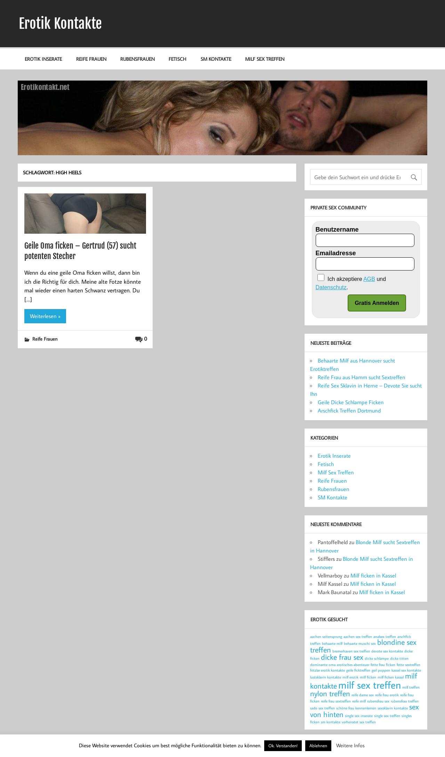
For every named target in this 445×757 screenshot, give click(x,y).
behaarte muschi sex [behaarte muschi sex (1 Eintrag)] (360, 643)
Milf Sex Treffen (264, 59)
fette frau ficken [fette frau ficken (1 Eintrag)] (383, 664)
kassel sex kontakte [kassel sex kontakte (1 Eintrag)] (406, 670)
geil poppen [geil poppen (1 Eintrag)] (381, 670)
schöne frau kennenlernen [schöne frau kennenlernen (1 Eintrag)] (356, 708)
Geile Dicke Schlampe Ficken (351, 402)
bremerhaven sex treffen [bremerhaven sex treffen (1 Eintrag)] (351, 651)
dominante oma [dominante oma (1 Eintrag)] (322, 664)
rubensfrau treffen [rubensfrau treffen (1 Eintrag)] (405, 701)
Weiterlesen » (45, 316)
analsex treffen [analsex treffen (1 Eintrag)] (384, 636)
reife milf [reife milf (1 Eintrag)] (359, 701)
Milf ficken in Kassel (373, 575)
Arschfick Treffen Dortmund (349, 410)
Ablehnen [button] (318, 745)
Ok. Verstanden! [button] (283, 745)
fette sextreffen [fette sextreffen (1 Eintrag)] (408, 664)
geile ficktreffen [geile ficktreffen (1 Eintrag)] (358, 670)
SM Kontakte (216, 59)
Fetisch (177, 59)
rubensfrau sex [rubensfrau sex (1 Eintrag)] (378, 701)
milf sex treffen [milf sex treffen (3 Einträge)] (369, 684)
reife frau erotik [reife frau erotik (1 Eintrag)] (387, 694)
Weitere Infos (350, 745)
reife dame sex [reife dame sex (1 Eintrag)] (362, 694)
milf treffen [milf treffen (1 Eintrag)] (411, 687)
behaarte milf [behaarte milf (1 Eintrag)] (332, 643)
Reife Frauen (91, 59)
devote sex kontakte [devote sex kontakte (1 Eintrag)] (387, 651)
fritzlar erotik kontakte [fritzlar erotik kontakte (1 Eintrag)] (327, 670)
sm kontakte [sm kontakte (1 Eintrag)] (330, 721)
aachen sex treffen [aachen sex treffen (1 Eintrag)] (357, 636)
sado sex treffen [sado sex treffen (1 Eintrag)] (322, 708)
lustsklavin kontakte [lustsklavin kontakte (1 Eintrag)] (325, 677)
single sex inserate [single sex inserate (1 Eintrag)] (359, 715)
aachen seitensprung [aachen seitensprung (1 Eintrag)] (326, 636)
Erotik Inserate (43, 59)
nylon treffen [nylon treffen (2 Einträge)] (330, 693)
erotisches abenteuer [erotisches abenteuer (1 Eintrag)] (353, 664)
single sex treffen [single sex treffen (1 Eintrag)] (387, 715)
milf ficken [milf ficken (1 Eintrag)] (368, 677)
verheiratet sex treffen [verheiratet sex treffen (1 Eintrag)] (359, 721)
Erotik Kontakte (60, 23)
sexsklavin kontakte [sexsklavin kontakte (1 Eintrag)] (393, 708)
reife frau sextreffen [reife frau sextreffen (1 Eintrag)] (336, 701)
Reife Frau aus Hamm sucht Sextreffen (361, 377)
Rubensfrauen (137, 59)
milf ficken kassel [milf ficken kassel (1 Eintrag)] (391, 677)
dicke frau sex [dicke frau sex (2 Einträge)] (342, 657)
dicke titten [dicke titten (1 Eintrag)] (399, 658)
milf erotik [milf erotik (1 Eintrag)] (350, 677)
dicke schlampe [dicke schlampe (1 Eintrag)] (377, 658)
